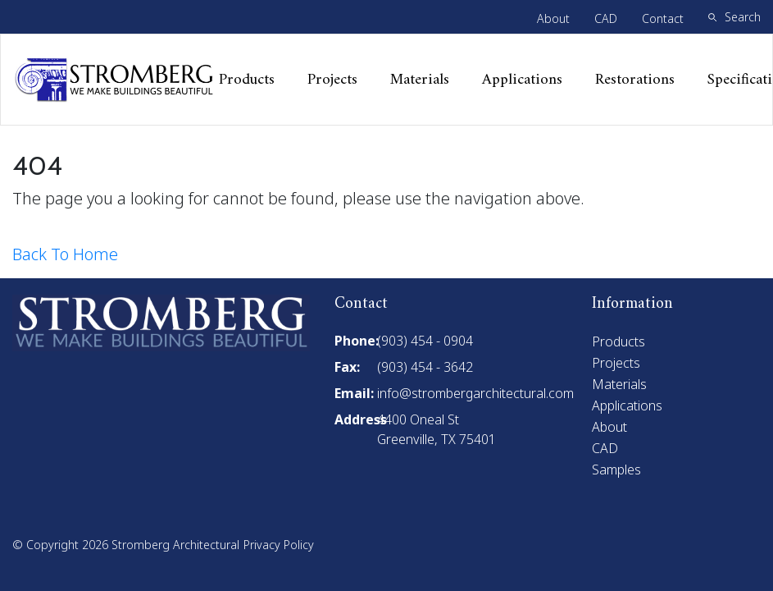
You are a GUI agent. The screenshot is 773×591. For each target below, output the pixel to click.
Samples (616, 469)
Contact (663, 18)
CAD (605, 18)
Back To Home (65, 254)
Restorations (635, 80)
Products (247, 80)
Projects (332, 80)
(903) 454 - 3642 (425, 367)
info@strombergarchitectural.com (475, 393)
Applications (522, 80)
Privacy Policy (278, 544)
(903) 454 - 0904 (425, 341)
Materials (419, 80)
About (553, 18)
